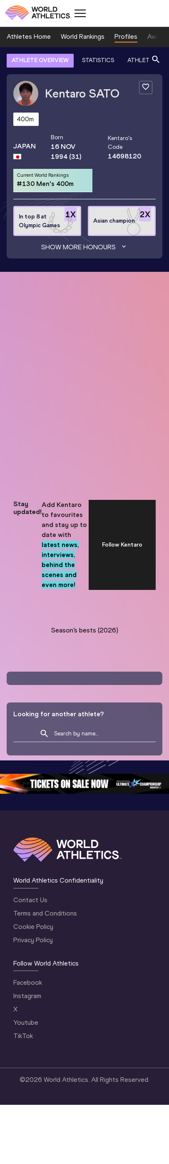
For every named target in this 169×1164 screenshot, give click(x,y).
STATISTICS (98, 60)
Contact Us (30, 900)
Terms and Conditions (45, 913)
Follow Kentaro (122, 544)
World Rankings (82, 36)
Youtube (25, 1022)
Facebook (27, 982)
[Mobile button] (80, 13)
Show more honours (84, 247)
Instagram (27, 996)
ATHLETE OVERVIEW (40, 60)
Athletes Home (29, 36)
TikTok (23, 1036)
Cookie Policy (33, 927)
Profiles (125, 36)
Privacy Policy (33, 940)
